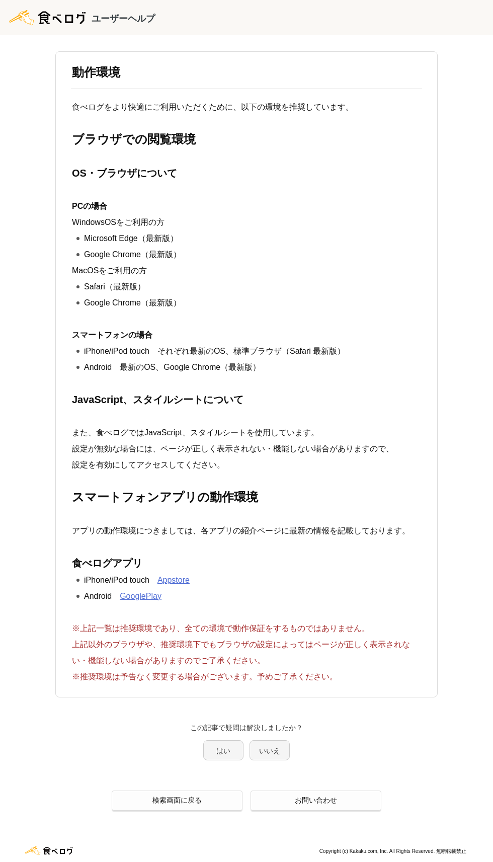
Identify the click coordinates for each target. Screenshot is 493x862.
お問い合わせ (316, 800)
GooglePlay (140, 596)
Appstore (173, 580)
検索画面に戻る (177, 800)
